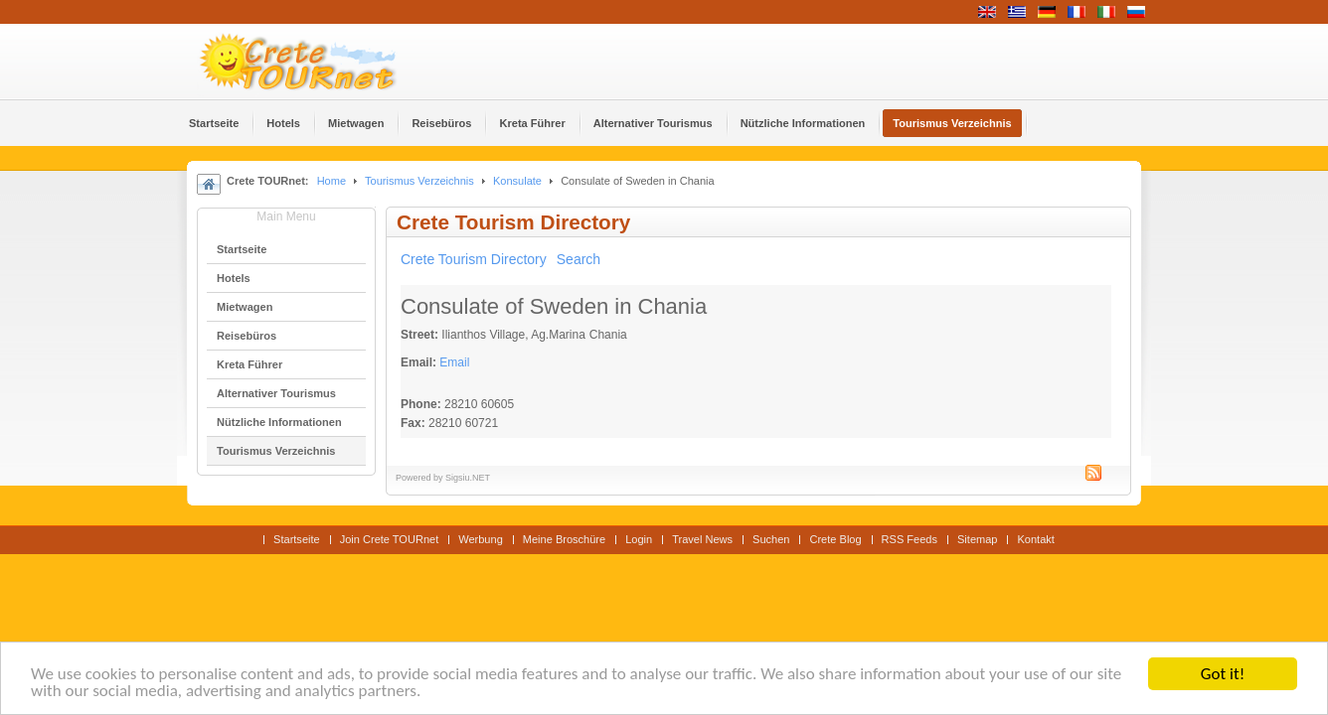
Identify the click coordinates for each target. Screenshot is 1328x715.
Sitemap (977, 539)
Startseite (296, 539)
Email (454, 362)
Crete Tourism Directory (474, 259)
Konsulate (517, 181)
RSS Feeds (909, 539)
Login (638, 539)
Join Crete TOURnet (389, 539)
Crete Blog (835, 539)
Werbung (480, 539)
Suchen (770, 539)
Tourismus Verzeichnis (419, 181)
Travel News (702, 539)
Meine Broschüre (564, 539)
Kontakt (1035, 539)
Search (578, 259)
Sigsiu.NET (467, 478)
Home (331, 181)
